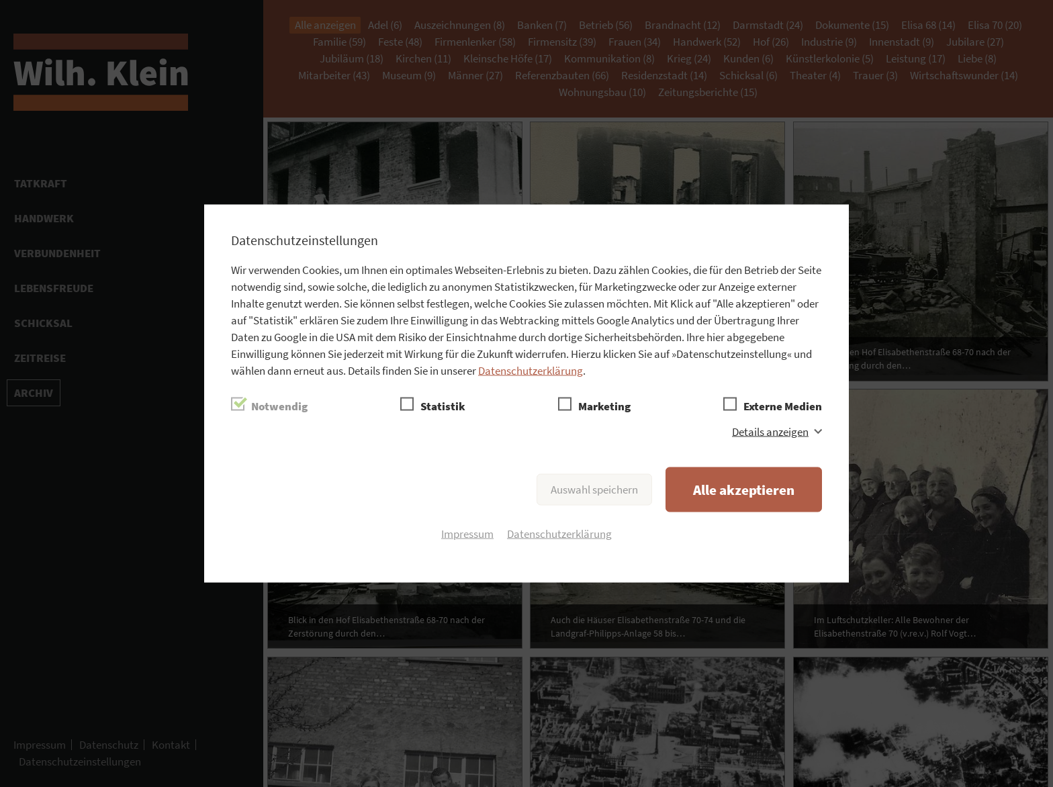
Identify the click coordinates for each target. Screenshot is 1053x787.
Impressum (467, 533)
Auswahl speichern (594, 489)
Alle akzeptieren (743, 490)
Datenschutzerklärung (530, 370)
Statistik (442, 406)
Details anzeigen (770, 431)
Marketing (604, 406)
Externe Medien (782, 406)
